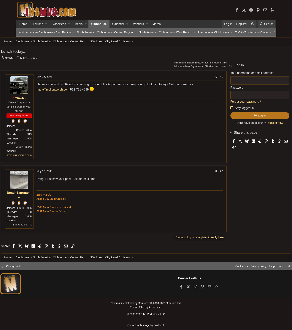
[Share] (198, 78)
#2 (203, 173)
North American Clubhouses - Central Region (105, 32)
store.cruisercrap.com (36, 156)
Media (78, 24)
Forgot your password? (228, 103)
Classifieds (59, 24)
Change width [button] (33, 267)
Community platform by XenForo (146, 304)
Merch (157, 24)
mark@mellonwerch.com (78, 91)
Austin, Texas (41, 148)
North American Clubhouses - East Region (44, 32)
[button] (46, 24)
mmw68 (27, 59)
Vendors (138, 24)
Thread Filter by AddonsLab (146, 308)
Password (219, 89)
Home (23, 24)
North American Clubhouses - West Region (165, 32)
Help (253, 267)
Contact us (220, 267)
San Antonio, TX (39, 226)
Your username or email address (234, 74)
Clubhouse (99, 24)
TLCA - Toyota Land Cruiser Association (259, 32)
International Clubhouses (213, 32)
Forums (38, 24)
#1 (203, 78)
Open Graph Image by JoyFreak (146, 325)
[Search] (266, 24)
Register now (257, 124)
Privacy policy (238, 267)
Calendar (118, 24)
